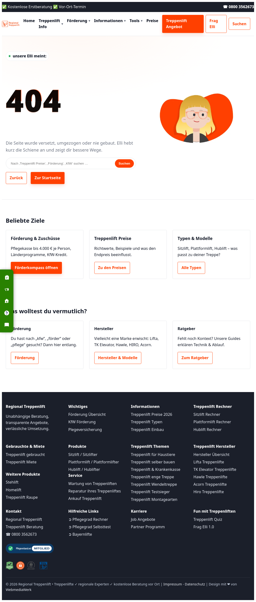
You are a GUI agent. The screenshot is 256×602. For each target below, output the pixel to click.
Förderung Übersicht (87, 414)
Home (29, 20)
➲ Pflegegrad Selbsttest (89, 526)
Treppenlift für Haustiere (153, 454)
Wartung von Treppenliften (92, 483)
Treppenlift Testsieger (150, 491)
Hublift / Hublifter (84, 469)
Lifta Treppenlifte (208, 462)
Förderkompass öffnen (36, 267)
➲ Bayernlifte (80, 534)
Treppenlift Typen (146, 421)
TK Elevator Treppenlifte (214, 469)
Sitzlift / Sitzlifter (82, 454)
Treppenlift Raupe (22, 497)
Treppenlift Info (51, 24)
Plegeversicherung (85, 429)
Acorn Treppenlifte (210, 484)
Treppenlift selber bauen (153, 462)
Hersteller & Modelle (117, 357)
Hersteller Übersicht (211, 454)
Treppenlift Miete (21, 462)
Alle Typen (191, 267)
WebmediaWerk (18, 589)
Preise (152, 20)
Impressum (172, 584)
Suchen (239, 23)
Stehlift (12, 482)
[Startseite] (10, 24)
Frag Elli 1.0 (203, 526)
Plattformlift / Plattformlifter (93, 462)
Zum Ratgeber (195, 357)
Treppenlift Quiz (207, 519)
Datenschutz (195, 584)
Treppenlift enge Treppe (152, 476)
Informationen (110, 20)
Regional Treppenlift (24, 519)
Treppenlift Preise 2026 (151, 414)
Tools (136, 20)
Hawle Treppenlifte (210, 476)
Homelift (13, 489)
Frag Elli (213, 24)
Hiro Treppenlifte (208, 491)
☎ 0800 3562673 (238, 6)
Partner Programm (148, 526)
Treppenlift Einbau (147, 429)
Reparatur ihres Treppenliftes (94, 491)
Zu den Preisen (112, 267)
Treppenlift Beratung (24, 526)
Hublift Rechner (207, 429)
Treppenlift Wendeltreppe (154, 484)
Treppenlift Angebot (176, 24)
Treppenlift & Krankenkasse (155, 469)
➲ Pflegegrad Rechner (88, 519)
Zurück (16, 177)
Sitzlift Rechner (206, 414)
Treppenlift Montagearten (154, 499)
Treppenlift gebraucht (25, 454)
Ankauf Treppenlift (85, 498)
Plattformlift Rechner (212, 421)
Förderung (78, 20)
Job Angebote (143, 519)
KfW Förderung (82, 421)
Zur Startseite (48, 177)
